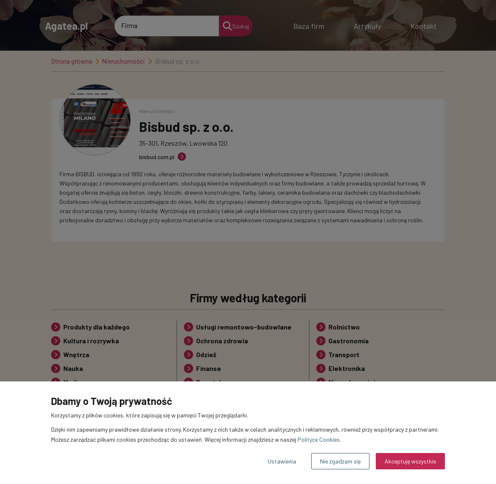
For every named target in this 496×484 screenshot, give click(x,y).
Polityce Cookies (318, 439)
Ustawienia (282, 461)
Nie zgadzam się (340, 461)
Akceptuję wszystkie (410, 461)
